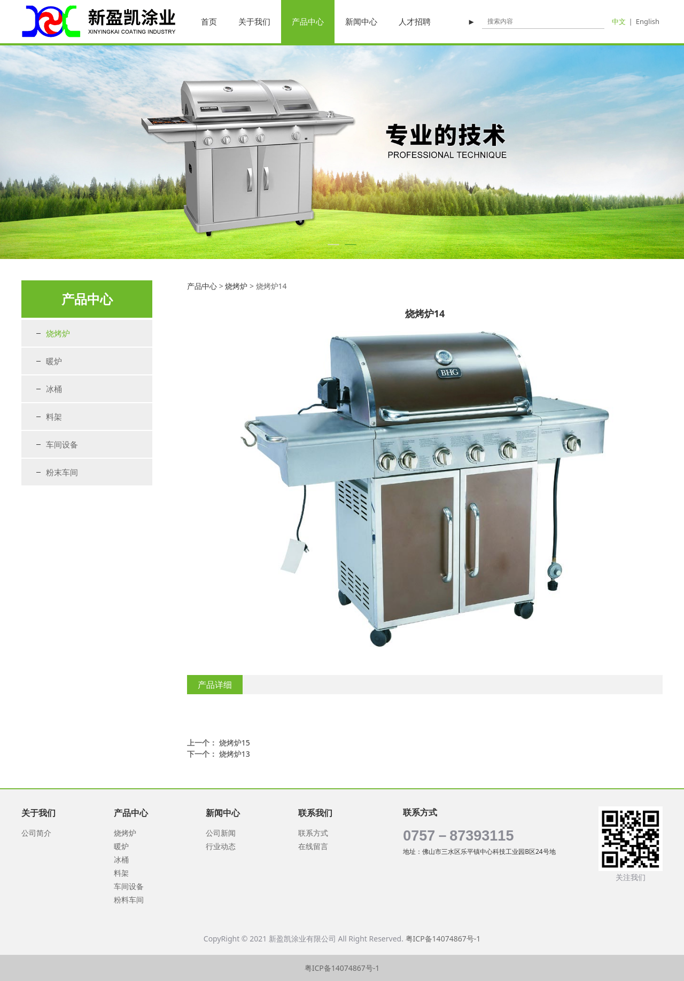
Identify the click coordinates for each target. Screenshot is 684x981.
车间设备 (62, 444)
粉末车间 (62, 472)
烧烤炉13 (234, 754)
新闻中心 (361, 21)
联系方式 (313, 833)
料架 (54, 416)
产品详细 (215, 684)
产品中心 (308, 21)
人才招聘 (415, 21)
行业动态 (221, 846)
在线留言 (313, 846)
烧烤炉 (58, 333)
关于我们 (254, 21)
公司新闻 (221, 833)
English (647, 21)
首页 (209, 21)
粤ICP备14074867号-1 (443, 938)
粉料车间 (129, 899)
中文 (619, 21)
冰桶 (54, 388)
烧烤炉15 (234, 742)
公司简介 (36, 833)
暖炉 (54, 361)
